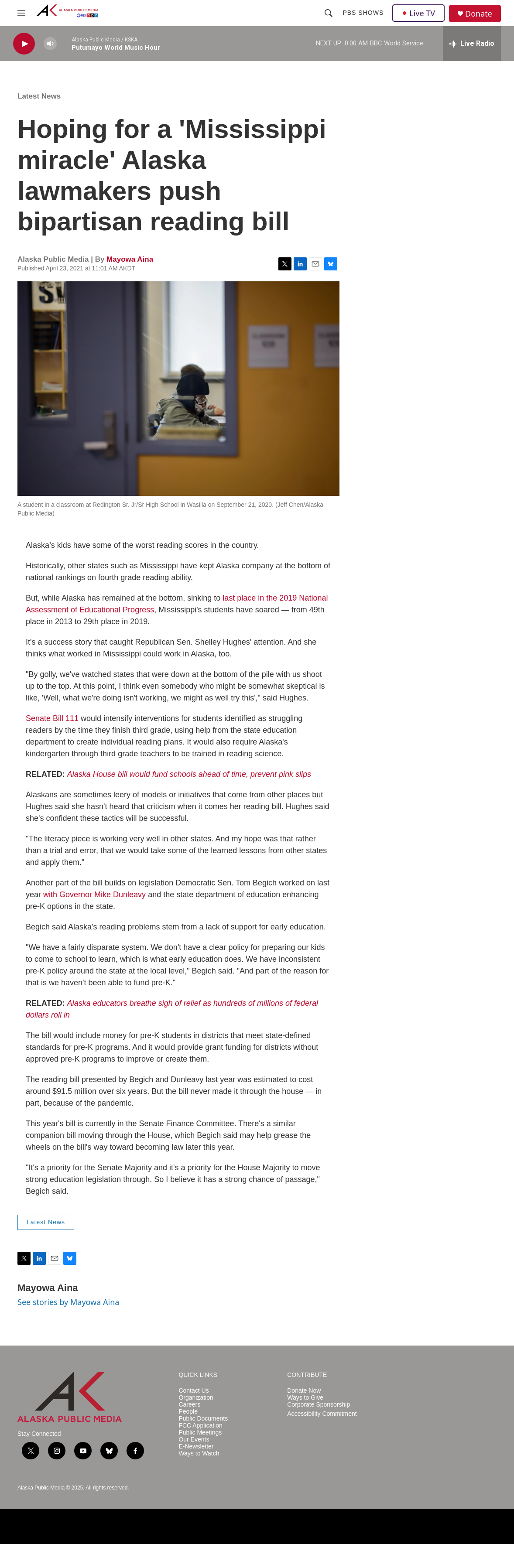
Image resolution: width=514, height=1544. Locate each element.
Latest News (39, 96)
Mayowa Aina (129, 259)
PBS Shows (363, 12)
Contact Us (193, 1390)
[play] (24, 44)
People (188, 1411)
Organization (195, 1397)
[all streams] (472, 43)
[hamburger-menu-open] (21, 13)
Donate (478, 13)
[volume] (50, 44)
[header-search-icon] (328, 13)
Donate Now (304, 1390)
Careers (189, 1404)
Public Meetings (200, 1432)
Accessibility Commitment (321, 1414)
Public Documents (203, 1418)
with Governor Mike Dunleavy (94, 894)
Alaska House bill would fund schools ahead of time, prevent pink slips (189, 774)
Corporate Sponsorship (318, 1404)
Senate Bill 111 (52, 718)
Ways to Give (305, 1397)
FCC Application (200, 1425)
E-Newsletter (195, 1446)
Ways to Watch (198, 1453)
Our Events (193, 1439)
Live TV (418, 13)
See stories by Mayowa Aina (68, 1302)
